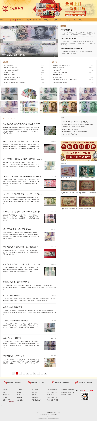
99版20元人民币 (57, 70)
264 (43, 72)
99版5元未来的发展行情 (68, 38)
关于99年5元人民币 (57, 75)
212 (43, 67)
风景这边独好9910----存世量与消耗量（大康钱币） (74, 126)
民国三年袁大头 (36, 400)
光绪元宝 (20, 389)
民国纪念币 (20, 395)
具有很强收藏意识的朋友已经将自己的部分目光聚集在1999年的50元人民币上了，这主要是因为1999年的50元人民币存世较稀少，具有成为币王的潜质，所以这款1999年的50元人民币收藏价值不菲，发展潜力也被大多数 (21, 164)
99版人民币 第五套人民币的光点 (12, 77)
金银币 (7, 20)
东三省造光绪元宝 (52, 395)
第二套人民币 (47, 20)
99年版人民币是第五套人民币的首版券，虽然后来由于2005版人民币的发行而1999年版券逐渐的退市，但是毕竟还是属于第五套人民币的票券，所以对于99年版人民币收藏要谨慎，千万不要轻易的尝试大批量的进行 (29, 312)
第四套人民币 (21, 20)
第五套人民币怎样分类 (58, 67)
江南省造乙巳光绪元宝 (67, 395)
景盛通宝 (34, 395)
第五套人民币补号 (66, 30)
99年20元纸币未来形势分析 (13, 356)
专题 (80, 20)
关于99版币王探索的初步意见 (60, 82)
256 (43, 77)
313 (92, 70)
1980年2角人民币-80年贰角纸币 (86, 177)
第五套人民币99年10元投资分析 (15, 321)
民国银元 (20, 392)
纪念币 (62, 20)
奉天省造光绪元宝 (52, 392)
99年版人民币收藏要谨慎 (12, 307)
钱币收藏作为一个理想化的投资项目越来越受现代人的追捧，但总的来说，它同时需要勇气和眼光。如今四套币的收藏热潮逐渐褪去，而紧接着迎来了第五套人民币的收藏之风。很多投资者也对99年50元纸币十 (29, 287)
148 (43, 70)
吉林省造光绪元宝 (52, 397)
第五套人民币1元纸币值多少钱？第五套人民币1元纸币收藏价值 (27, 124)
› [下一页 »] (45, 373)
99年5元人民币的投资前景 (10, 67)
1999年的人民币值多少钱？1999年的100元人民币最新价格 (25, 177)
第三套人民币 (37, 20)
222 (92, 82)
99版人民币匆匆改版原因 (10, 79)
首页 (1, 20)
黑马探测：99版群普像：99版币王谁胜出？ (14, 82)
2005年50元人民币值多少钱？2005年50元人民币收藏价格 (25, 141)
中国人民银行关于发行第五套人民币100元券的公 (65, 79)
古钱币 (1, 405)
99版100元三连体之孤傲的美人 (11, 70)
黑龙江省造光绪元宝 (52, 400)
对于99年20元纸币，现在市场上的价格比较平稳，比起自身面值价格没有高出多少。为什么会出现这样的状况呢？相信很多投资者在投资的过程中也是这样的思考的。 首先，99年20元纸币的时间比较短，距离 (21, 361)
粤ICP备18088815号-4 (52, 414)
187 (43, 75)
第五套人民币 (12, 118)
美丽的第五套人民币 (9, 72)
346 (92, 65)
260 (92, 72)
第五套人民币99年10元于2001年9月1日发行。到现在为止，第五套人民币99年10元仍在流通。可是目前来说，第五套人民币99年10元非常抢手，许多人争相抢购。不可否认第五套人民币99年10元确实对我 (21, 325)
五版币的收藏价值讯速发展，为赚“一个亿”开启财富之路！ (26, 264)
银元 (75, 20)
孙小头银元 (35, 397)
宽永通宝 (34, 392)
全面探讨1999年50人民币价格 (60, 72)
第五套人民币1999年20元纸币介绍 (69, 129)
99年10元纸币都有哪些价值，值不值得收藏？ (20, 247)
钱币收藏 (69, 20)
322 (92, 77)
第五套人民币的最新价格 (10, 75)
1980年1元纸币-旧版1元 (66, 177)
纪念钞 (56, 20)
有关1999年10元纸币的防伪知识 (69, 134)
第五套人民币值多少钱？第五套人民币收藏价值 (21, 212)
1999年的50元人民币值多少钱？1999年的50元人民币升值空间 (27, 159)
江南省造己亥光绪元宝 (67, 389)
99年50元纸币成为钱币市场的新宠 (61, 65)
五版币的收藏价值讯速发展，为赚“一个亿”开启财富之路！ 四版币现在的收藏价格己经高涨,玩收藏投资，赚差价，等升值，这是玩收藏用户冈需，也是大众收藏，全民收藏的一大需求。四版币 (20, 269)
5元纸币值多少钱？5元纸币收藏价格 (17, 229)
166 (92, 79)
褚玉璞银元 (35, 389)
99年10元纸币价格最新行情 (13, 55)
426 (43, 82)
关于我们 (48, 416)
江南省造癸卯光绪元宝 (67, 392)
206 (43, 79)
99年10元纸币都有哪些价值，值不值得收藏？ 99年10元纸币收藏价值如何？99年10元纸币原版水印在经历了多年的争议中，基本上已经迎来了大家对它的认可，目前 (21, 252)
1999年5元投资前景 (8, 65)
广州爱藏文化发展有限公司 (51, 412)
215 (43, 65)
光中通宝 (20, 400)
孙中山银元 (20, 397)
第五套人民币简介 (57, 77)
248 (92, 67)
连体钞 (29, 20)
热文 (62, 118)
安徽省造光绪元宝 (52, 389)
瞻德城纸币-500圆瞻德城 (85, 208)
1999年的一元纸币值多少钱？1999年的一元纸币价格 (23, 194)
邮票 (13, 20)
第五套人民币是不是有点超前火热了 (72, 48)
